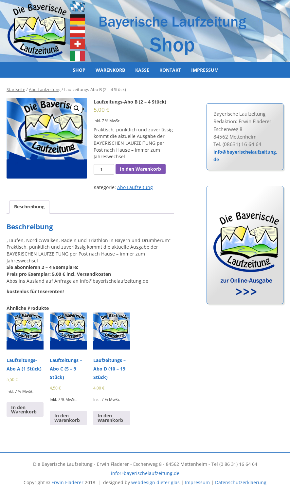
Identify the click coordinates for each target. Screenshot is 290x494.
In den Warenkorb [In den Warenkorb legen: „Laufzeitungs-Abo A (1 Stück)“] (24, 409)
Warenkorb (110, 70)
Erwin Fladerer (67, 482)
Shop (79, 70)
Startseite (16, 89)
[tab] (29, 207)
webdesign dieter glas (155, 482)
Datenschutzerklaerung (240, 482)
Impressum (205, 70)
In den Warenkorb (140, 169)
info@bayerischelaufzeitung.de (245, 155)
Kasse (142, 70)
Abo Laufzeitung (45, 89)
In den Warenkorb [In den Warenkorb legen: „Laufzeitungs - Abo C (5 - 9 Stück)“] (67, 417)
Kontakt (170, 70)
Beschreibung (29, 206)
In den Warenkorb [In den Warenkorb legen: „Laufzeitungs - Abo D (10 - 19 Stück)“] (110, 417)
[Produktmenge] (104, 169)
